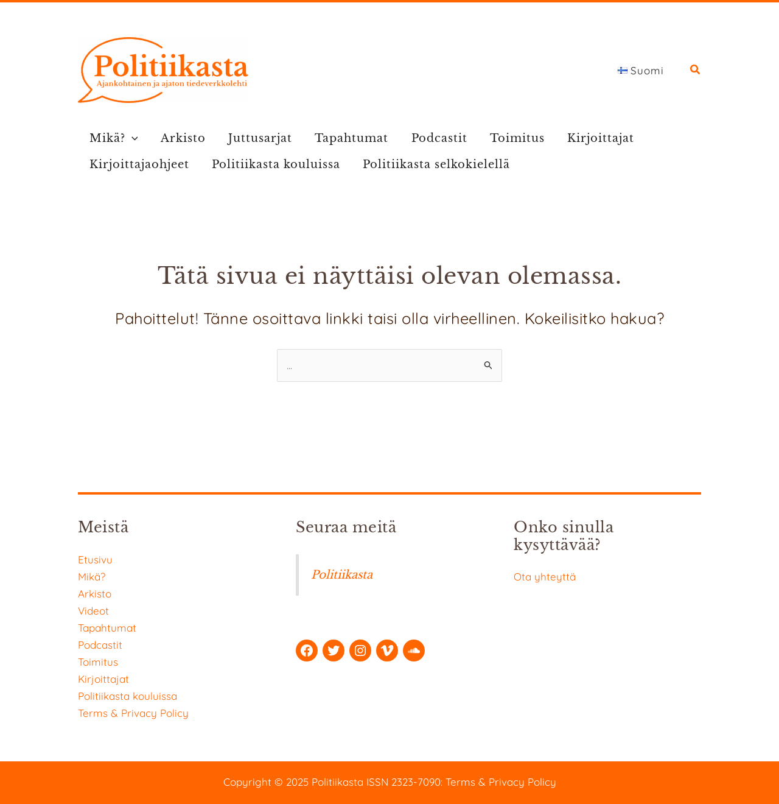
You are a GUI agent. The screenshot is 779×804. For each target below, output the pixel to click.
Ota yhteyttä (545, 576)
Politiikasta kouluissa (271, 164)
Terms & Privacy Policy (133, 713)
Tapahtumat (340, 138)
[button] (695, 71)
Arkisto (178, 138)
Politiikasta (342, 575)
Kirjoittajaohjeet (137, 164)
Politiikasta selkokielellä (428, 164)
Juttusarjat (252, 138)
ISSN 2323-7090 (403, 781)
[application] (130, 138)
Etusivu (95, 559)
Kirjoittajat (580, 138)
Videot (93, 610)
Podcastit (425, 138)
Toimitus (499, 138)
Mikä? (112, 138)
